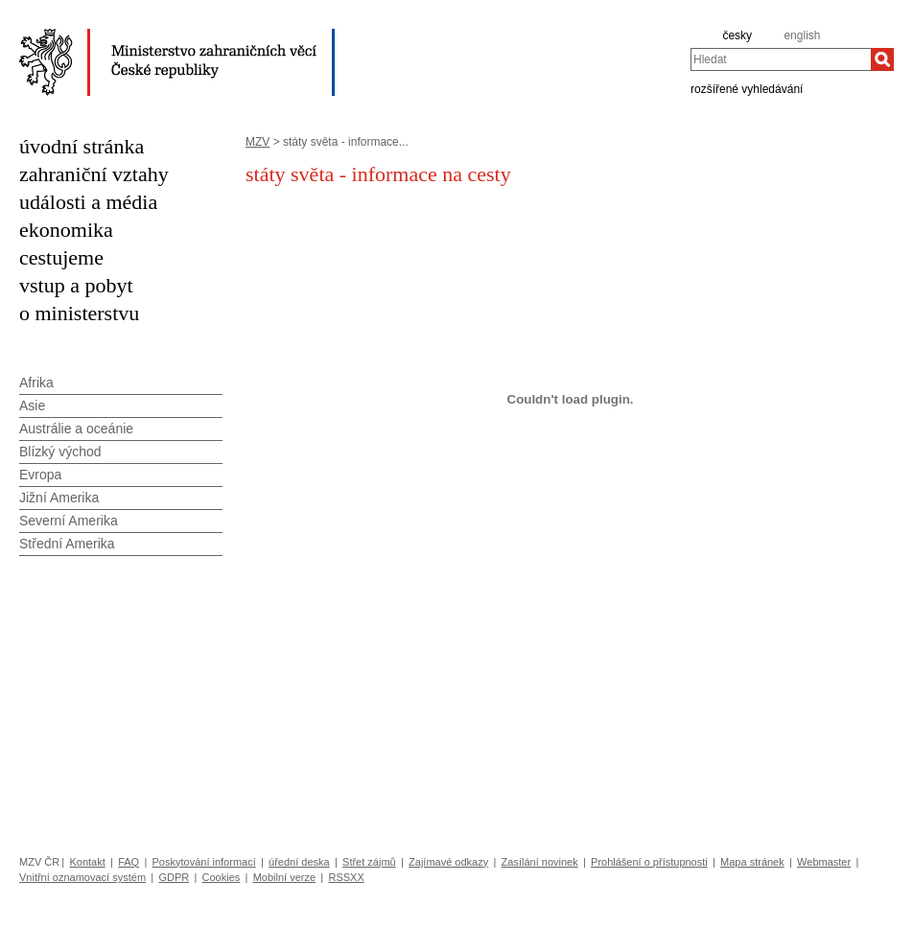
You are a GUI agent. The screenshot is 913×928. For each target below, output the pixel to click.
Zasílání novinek (540, 862)
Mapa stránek (752, 862)
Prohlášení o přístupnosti (649, 862)
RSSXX (345, 877)
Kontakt (87, 862)
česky (737, 35)
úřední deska (299, 862)
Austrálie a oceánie (76, 428)
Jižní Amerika (59, 497)
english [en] (802, 35)
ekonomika (66, 230)
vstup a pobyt (76, 285)
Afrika (36, 382)
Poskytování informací (204, 862)
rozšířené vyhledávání (747, 88)
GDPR (173, 877)
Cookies (221, 877)
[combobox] (781, 59)
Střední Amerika (67, 543)
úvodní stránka (81, 146)
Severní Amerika (68, 520)
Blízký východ (60, 451)
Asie (32, 405)
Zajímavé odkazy (448, 862)
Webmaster (824, 862)
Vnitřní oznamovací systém (82, 877)
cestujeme (61, 257)
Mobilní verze (284, 877)
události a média (88, 202)
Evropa (40, 474)
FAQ (128, 862)
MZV (257, 142)
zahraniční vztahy (94, 174)
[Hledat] (882, 59)
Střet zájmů (369, 862)
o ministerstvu (79, 313)
